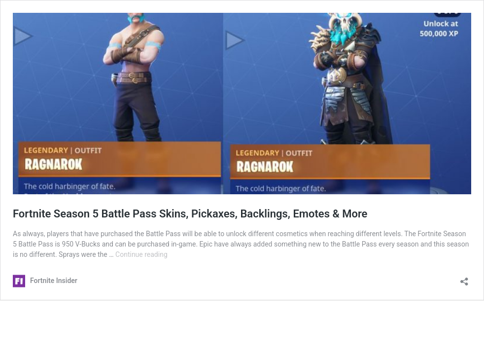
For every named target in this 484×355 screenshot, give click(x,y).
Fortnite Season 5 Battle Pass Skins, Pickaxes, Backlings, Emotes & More (190, 214)
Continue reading (141, 254)
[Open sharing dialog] (464, 278)
